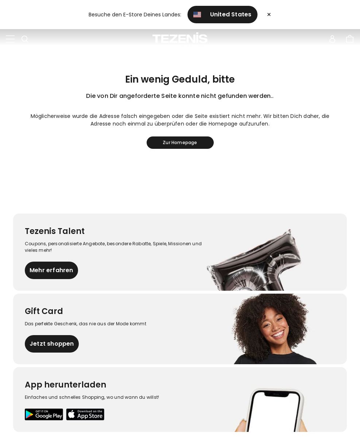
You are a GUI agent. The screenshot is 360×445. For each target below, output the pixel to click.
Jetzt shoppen (52, 343)
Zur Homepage (180, 142)
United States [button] (222, 14)
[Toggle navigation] (10, 39)
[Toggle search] (24, 39)
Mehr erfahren (51, 270)
